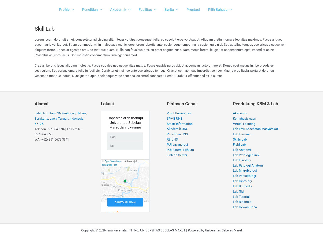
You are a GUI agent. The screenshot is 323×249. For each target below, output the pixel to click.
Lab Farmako (242, 134)
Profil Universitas (179, 113)
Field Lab (239, 145)
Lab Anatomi (242, 150)
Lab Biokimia (242, 202)
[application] (71, 9)
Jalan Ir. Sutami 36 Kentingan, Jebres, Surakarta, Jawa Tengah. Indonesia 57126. (61, 118)
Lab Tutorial (241, 197)
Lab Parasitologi (244, 176)
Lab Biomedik (242, 187)
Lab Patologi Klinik (246, 155)
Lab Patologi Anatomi (248, 166)
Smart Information (180, 124)
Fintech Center (177, 155)
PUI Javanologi (177, 145)
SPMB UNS (174, 118)
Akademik (240, 113)
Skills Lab (240, 139)
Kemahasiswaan (244, 118)
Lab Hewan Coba (245, 207)
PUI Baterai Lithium (180, 150)
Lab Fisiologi (242, 160)
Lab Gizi (238, 192)
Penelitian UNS (177, 134)
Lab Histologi (242, 181)
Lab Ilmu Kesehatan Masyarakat (255, 129)
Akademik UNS (177, 129)
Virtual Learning (244, 124)
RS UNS (172, 139)
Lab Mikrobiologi (245, 171)
